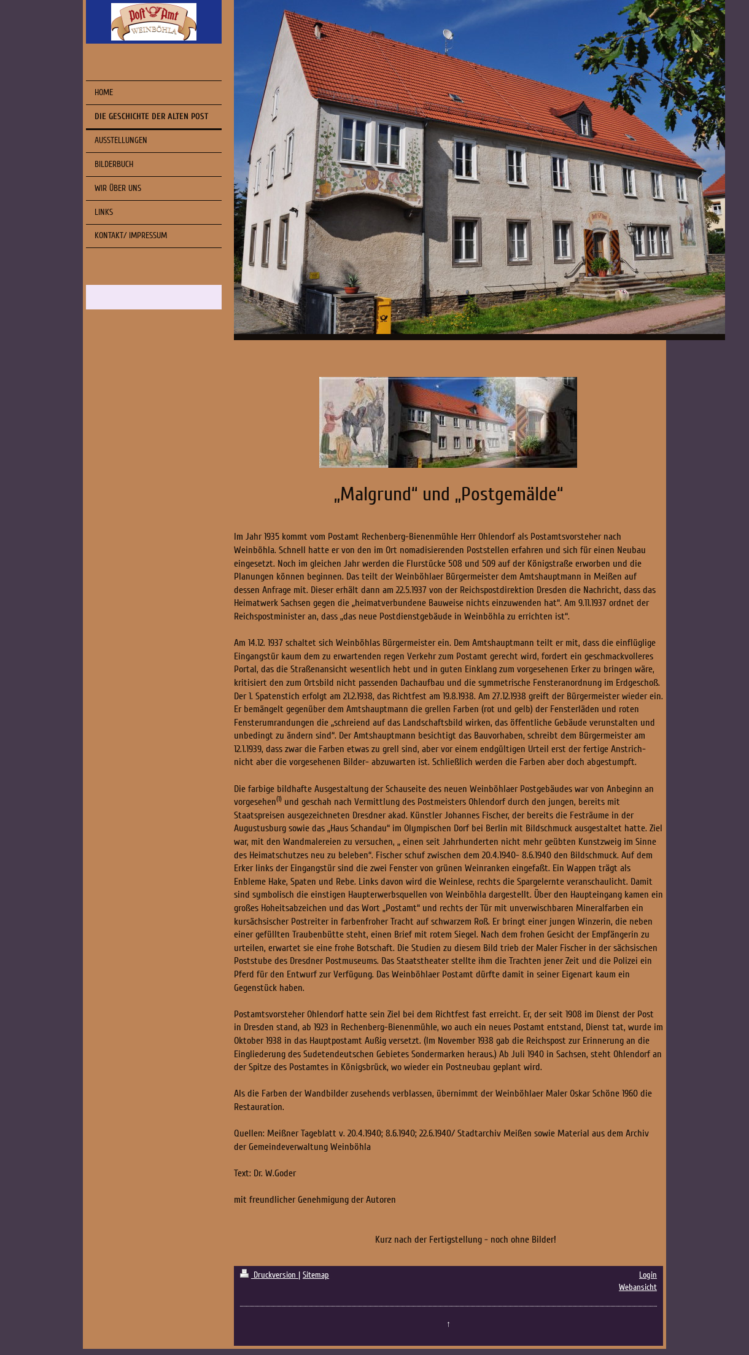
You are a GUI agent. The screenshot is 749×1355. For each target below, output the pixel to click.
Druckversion (269, 1275)
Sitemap (316, 1275)
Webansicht (638, 1287)
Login (648, 1275)
